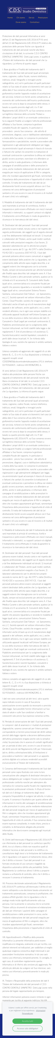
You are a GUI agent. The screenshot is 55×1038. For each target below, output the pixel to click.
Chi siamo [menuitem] (20, 18)
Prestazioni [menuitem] (43, 18)
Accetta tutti (27, 1021)
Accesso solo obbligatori (27, 1028)
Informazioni (40, 1010)
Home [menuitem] (10, 18)
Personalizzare (27, 1013)
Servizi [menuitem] (31, 18)
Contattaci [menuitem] (34, 22)
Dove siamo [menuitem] (21, 22)
